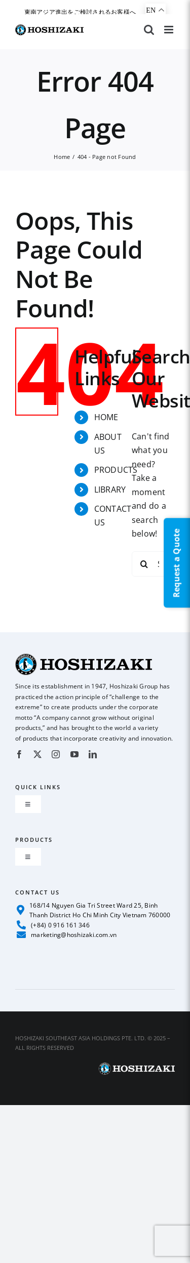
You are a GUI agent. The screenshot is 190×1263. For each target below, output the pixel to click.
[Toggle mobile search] (149, 29)
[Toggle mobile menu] (169, 29)
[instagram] (56, 754)
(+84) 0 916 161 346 (53, 924)
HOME (106, 417)
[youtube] (74, 754)
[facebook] (19, 754)
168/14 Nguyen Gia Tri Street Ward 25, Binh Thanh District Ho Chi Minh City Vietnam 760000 (93, 910)
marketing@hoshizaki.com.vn (67, 934)
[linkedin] (93, 754)
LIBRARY (110, 489)
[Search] (144, 564)
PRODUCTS (116, 469)
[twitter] (37, 754)
